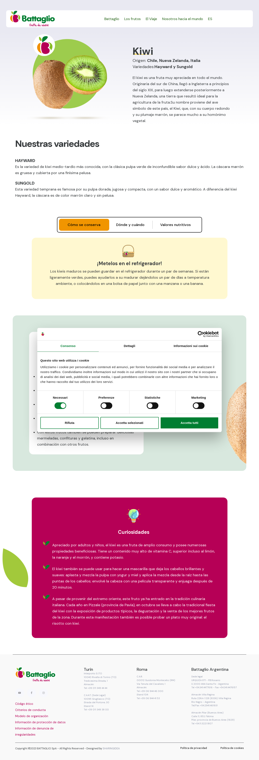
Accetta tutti (189, 423)
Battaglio (111, 18)
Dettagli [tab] (129, 346)
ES (210, 18)
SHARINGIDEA (111, 748)
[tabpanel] (129, 268)
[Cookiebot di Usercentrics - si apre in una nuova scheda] (201, 334)
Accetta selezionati (129, 423)
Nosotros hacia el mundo (182, 18)
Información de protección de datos (40, 722)
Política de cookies (232, 748)
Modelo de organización (31, 716)
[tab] (84, 225)
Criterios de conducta (30, 710)
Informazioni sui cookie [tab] (191, 346)
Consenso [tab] (67, 346)
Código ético (24, 704)
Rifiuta (69, 423)
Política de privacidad (193, 748)
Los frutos (132, 18)
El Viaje (151, 18)
